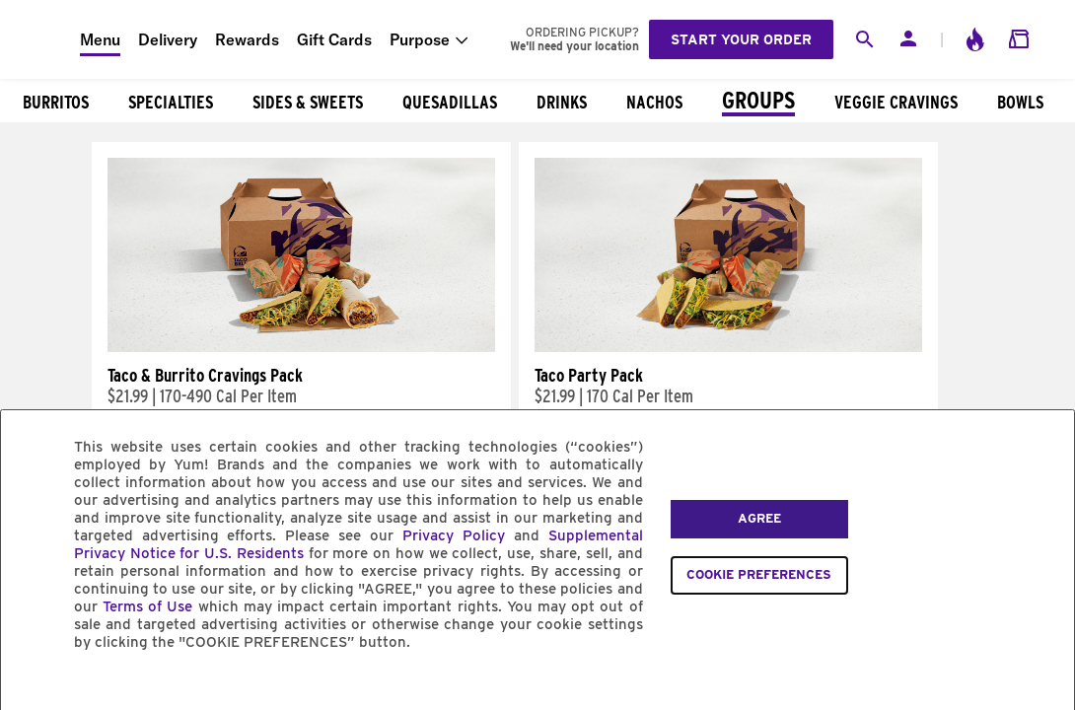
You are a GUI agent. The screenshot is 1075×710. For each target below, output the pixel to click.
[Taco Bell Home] (40, 39)
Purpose (420, 39)
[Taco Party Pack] (728, 347)
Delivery (167, 39)
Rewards (247, 39)
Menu (100, 39)
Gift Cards (334, 39)
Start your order (741, 39)
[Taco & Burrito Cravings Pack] (301, 347)
